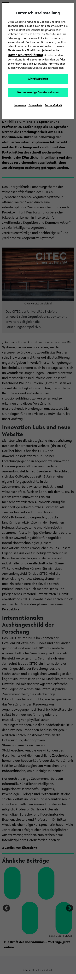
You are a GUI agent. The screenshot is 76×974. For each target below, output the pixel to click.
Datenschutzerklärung (25, 55)
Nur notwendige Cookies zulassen (38, 92)
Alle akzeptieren (38, 79)
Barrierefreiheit (53, 105)
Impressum (20, 105)
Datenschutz (35, 105)
